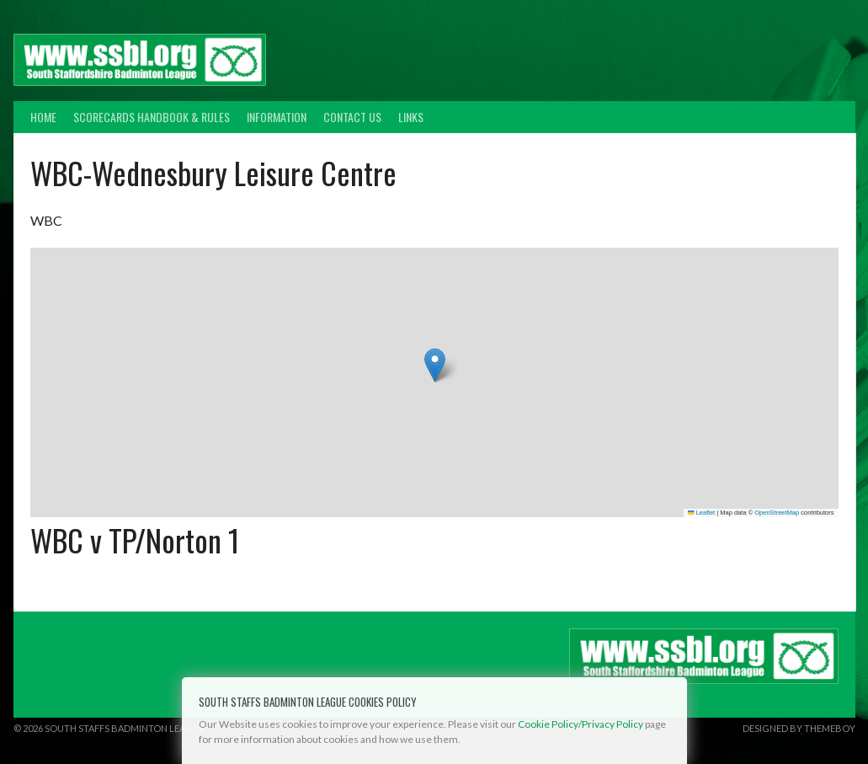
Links (410, 117)
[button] (434, 365)
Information (276, 117)
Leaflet (701, 512)
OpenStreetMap (776, 512)
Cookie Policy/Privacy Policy (580, 724)
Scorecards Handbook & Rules (151, 117)
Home (43, 117)
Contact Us (352, 117)
